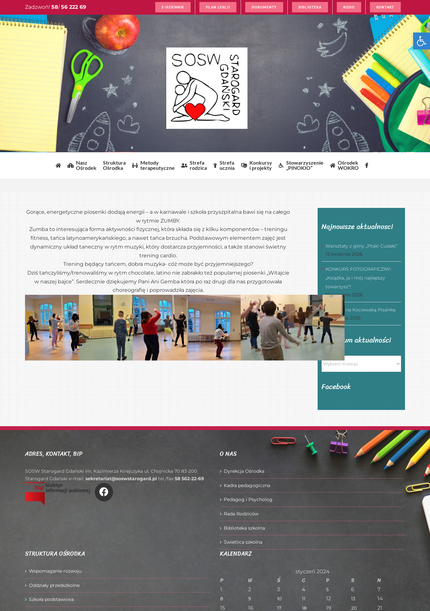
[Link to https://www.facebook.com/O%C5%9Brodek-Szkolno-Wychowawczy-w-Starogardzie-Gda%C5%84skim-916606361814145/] (104, 492)
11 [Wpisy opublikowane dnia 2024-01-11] (303, 598)
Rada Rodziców (241, 513)
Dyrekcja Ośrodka (244, 471)
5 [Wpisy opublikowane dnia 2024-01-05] (327, 589)
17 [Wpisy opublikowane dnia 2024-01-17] (279, 608)
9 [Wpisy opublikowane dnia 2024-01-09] (249, 598)
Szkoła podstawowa (51, 599)
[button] (421, 41)
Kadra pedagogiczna (247, 485)
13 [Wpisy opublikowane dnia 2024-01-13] (353, 598)
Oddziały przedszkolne (54, 585)
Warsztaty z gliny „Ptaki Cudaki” (361, 246)
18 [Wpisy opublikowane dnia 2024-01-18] (304, 608)
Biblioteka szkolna (244, 528)
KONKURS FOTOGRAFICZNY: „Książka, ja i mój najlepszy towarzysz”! (358, 277)
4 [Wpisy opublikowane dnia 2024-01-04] (303, 589)
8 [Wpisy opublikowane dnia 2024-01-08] (221, 598)
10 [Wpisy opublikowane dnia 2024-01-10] (279, 598)
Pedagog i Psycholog (248, 499)
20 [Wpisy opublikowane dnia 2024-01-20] (354, 608)
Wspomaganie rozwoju (55, 571)
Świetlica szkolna (243, 542)
